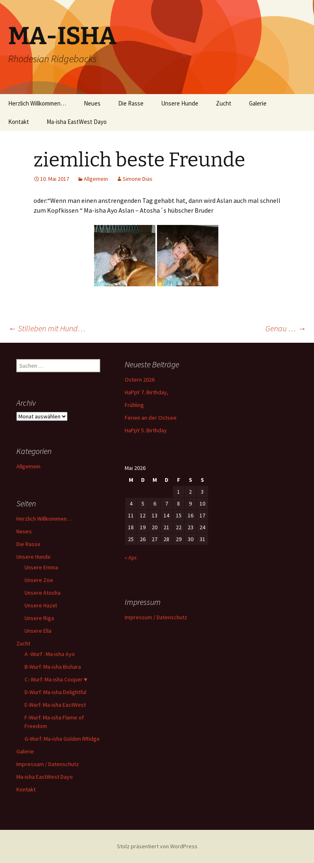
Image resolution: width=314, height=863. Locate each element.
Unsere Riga (39, 618)
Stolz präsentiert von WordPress (157, 846)
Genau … (285, 328)
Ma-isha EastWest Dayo (77, 122)
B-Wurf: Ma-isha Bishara (53, 666)
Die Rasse (131, 103)
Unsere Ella (38, 630)
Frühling (134, 405)
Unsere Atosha (43, 592)
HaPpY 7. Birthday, (146, 392)
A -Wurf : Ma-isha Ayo (50, 654)
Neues (92, 103)
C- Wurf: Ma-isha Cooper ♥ (56, 679)
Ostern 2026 (140, 379)
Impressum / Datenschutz (47, 764)
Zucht (223, 103)
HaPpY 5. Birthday (146, 430)
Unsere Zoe (39, 580)
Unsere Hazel (41, 605)
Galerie (258, 103)
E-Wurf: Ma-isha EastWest (55, 704)
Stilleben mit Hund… (46, 328)
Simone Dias (138, 178)
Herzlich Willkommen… (37, 103)
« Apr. (131, 557)
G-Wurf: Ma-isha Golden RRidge (62, 738)
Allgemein (96, 178)
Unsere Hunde (179, 103)
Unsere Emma (41, 567)
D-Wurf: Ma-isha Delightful (55, 692)
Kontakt (18, 122)
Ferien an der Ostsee (151, 417)
